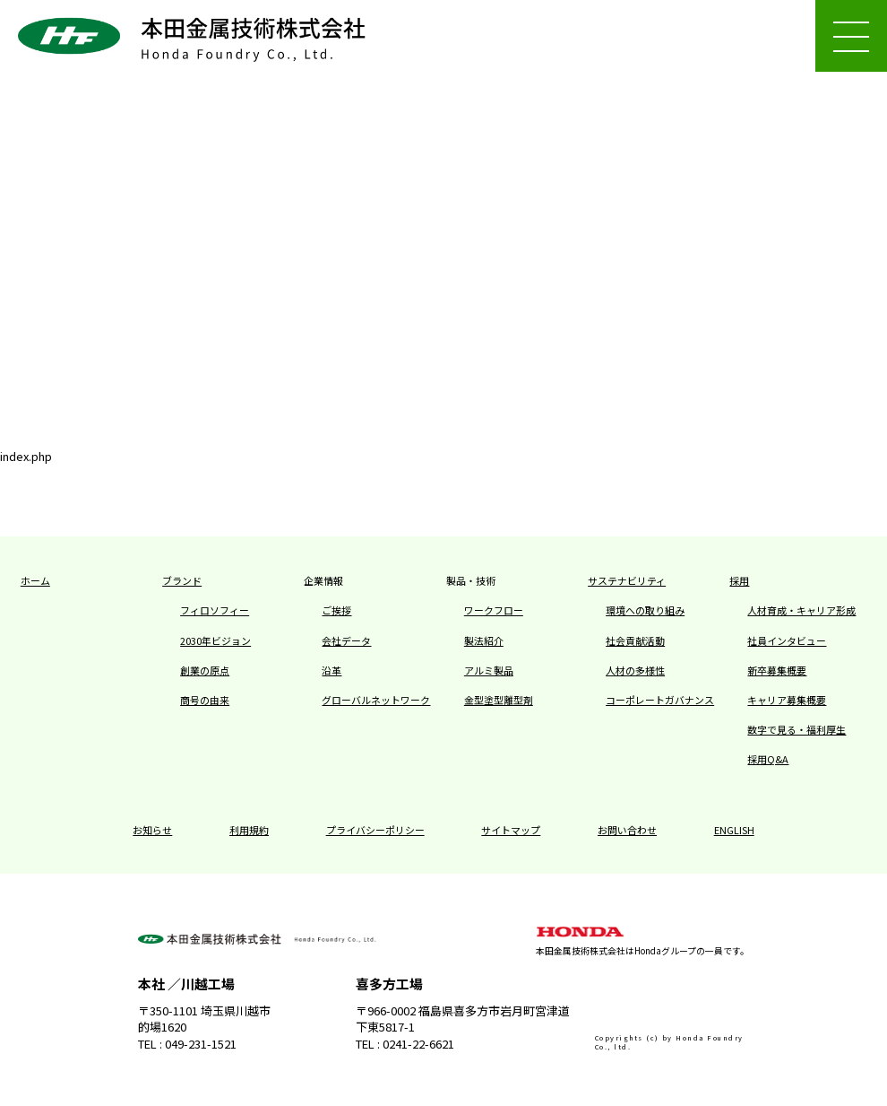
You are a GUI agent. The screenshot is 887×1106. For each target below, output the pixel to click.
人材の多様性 (632, 671)
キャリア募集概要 (783, 700)
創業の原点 (202, 671)
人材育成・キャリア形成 (796, 611)
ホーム (34, 581)
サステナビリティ (623, 581)
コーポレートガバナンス (655, 700)
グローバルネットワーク (371, 700)
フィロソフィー (211, 611)
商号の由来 (202, 700)
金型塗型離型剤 (495, 700)
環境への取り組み (641, 611)
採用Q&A (765, 759)
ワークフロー (491, 611)
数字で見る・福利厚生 (792, 730)
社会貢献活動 (632, 641)
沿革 (331, 671)
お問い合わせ (618, 830)
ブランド (180, 581)
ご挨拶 (335, 611)
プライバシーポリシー (378, 830)
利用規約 (258, 830)
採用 (738, 581)
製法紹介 (482, 641)
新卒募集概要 (774, 671)
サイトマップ (507, 830)
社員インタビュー (783, 641)
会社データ (344, 641)
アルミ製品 (486, 671)
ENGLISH (720, 830)
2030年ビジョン (211, 641)
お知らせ (166, 830)
